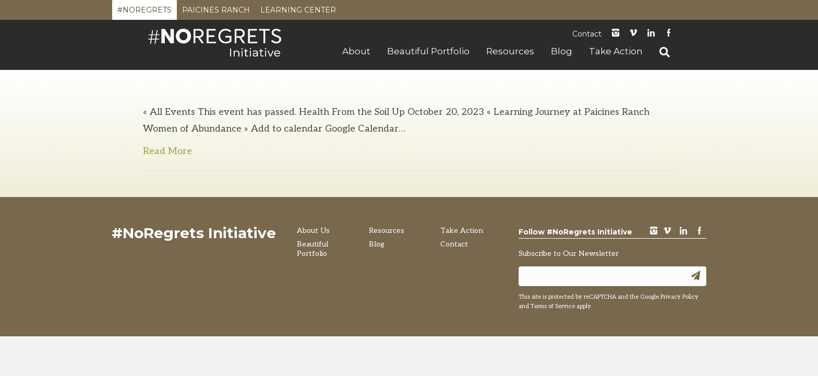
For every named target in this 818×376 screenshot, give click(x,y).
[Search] (660, 52)
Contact (587, 34)
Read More (167, 151)
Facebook (668, 34)
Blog (561, 51)
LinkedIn (651, 34)
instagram (615, 34)
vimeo (667, 232)
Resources (510, 51)
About (356, 51)
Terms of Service (553, 306)
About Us (313, 230)
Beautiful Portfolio (428, 51)
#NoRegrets (144, 12)
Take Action (616, 51)
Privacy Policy (679, 296)
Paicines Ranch (216, 12)
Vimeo (633, 34)
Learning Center (298, 12)
